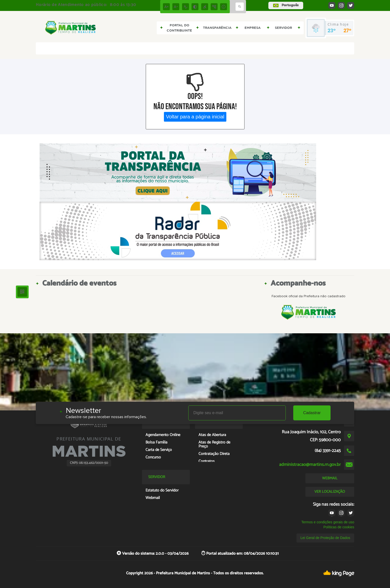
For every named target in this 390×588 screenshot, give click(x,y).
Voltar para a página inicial (195, 116)
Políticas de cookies (338, 527)
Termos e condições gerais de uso (327, 522)
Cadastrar (312, 413)
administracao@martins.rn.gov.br (310, 464)
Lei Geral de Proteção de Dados (325, 538)
